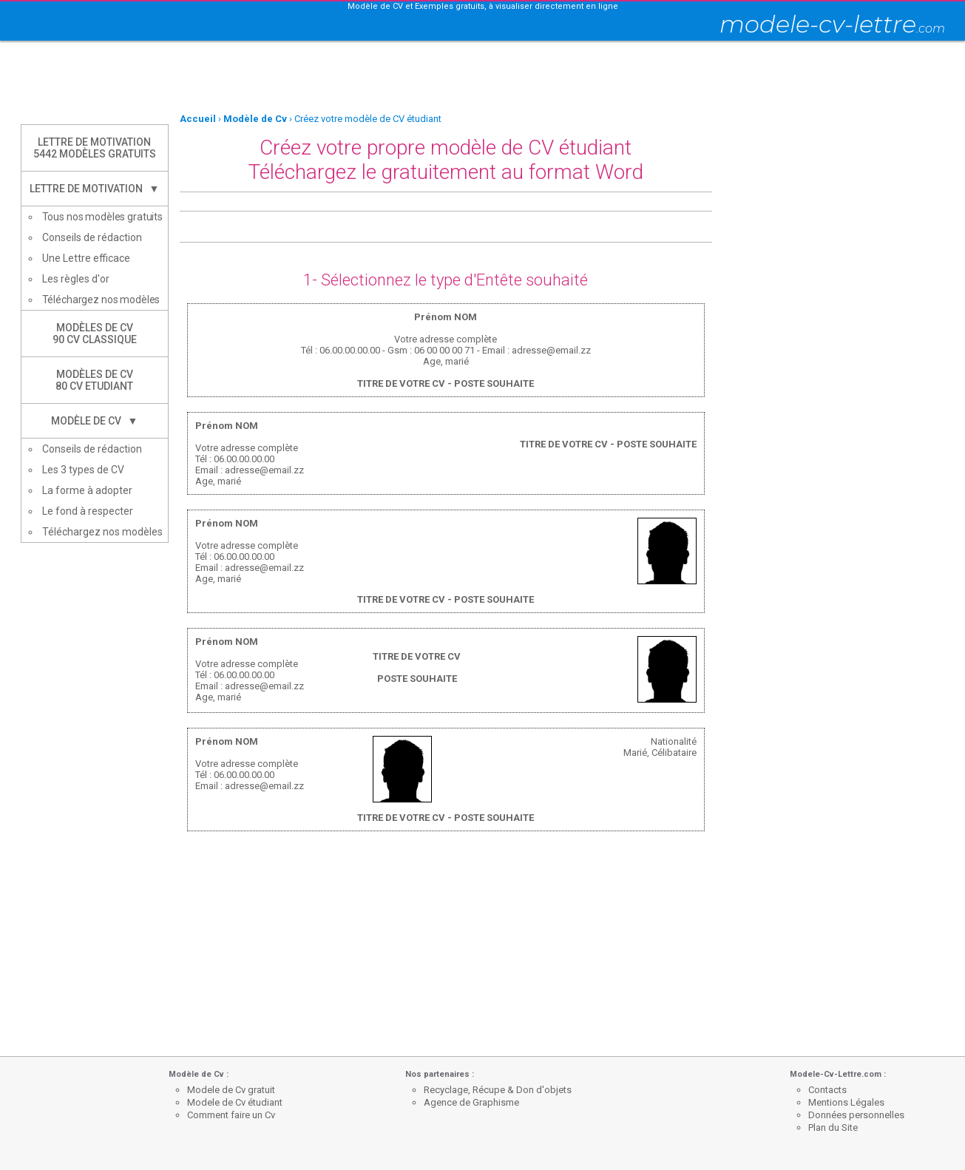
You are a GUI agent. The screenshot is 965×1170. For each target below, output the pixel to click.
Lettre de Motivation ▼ (95, 189)
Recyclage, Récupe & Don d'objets (498, 1089)
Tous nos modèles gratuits (102, 217)
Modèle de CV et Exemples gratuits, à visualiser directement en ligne (483, 6)
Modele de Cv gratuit (231, 1089)
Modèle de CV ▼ (94, 421)
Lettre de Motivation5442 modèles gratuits (94, 148)
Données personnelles (856, 1114)
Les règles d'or (75, 279)
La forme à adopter (87, 490)
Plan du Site (833, 1127)
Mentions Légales (846, 1102)
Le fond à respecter (87, 511)
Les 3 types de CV (83, 470)
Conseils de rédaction (92, 237)
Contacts (827, 1089)
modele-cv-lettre (832, 24)
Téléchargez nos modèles (101, 299)
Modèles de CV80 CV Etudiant (94, 380)
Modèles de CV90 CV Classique (95, 333)
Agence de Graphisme (471, 1102)
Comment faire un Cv (231, 1114)
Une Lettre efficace (86, 258)
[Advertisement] (483, 77)
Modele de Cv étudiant (234, 1102)
